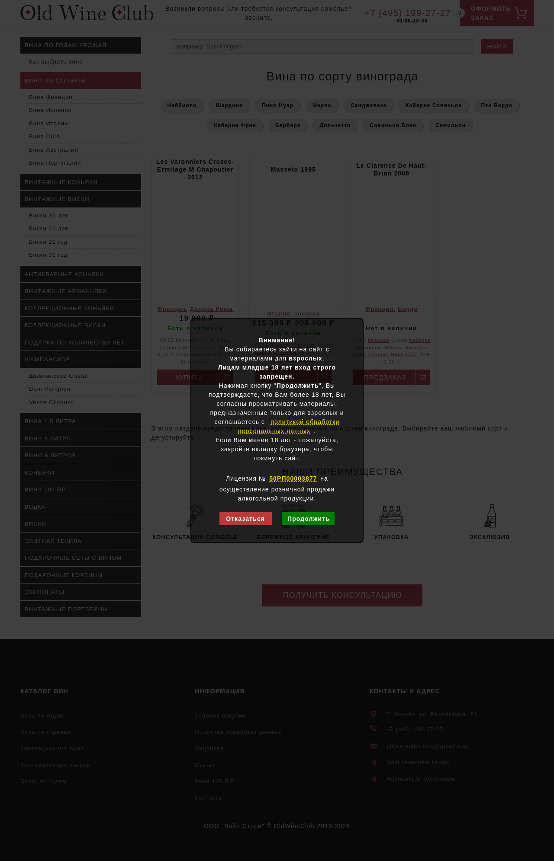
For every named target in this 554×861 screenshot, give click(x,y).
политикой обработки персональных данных (289, 426)
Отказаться (245, 518)
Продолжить (308, 518)
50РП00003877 (293, 478)
